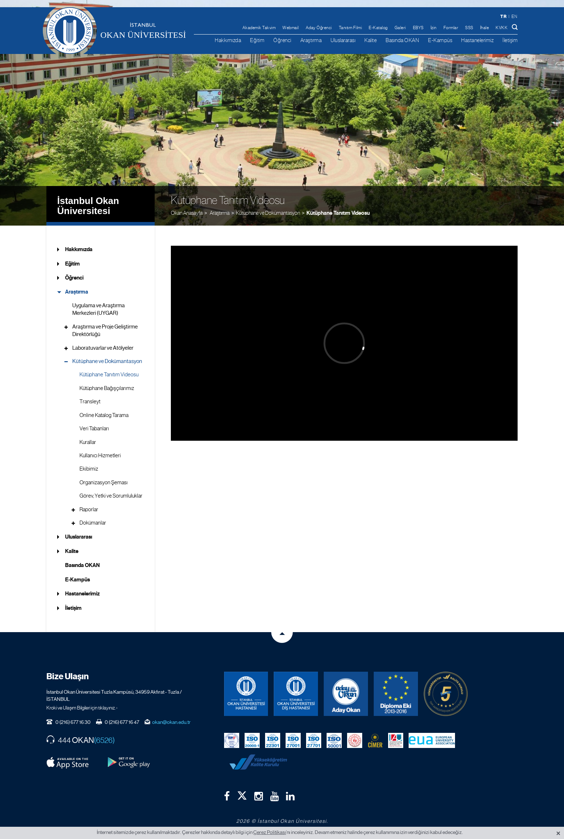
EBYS (418, 27)
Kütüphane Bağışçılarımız (106, 388)
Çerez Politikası (269, 832)
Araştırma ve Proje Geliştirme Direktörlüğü (105, 330)
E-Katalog (378, 27)
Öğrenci (282, 40)
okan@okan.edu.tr (171, 722)
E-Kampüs (440, 40)
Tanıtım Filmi (350, 27)
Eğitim (257, 40)
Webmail (290, 27)
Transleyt (89, 401)
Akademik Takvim (259, 27)
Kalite (370, 40)
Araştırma (311, 40)
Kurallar (87, 442)
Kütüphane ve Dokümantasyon (268, 213)
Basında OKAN (402, 40)
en (514, 16)
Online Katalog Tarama (103, 415)
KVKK (502, 27)
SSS (469, 27)
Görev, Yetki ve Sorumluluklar (110, 496)
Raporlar (88, 509)
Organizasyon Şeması (103, 482)
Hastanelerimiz (477, 40)
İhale (484, 27)
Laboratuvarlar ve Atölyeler (102, 348)
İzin (434, 27)
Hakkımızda (228, 40)
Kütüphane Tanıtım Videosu (338, 213)
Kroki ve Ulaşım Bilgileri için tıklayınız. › (82, 708)
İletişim (510, 40)
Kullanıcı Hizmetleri (100, 455)
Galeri (400, 27)
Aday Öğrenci (319, 27)
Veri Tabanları (94, 428)
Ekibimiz (88, 469)
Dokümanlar (92, 523)
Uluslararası (343, 40)
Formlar (451, 27)
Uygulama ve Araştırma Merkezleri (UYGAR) (98, 309)
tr (503, 16)
